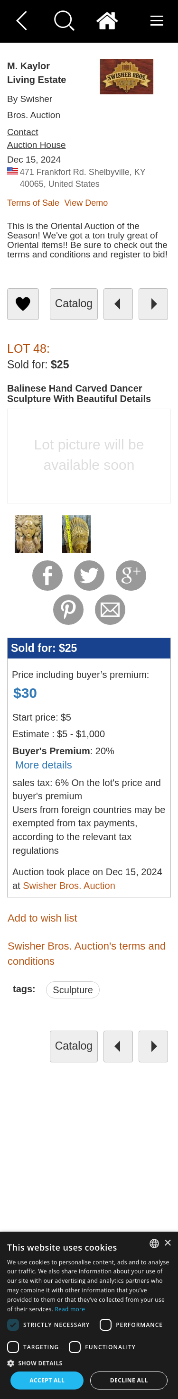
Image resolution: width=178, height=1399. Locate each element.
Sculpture (73, 990)
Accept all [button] (47, 1380)
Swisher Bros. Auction (69, 885)
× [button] (167, 1243)
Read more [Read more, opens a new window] (70, 1309)
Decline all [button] (129, 1380)
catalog (74, 303)
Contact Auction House (36, 138)
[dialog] (89, 1315)
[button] (89, 1362)
